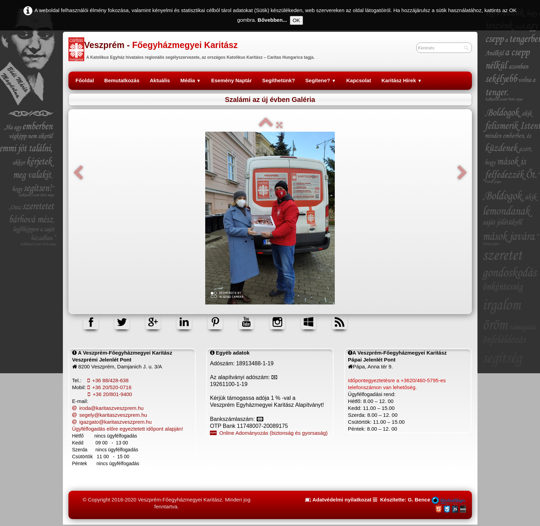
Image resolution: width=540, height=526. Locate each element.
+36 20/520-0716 (109, 387)
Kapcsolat (358, 80)
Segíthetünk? (278, 80)
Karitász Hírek (401, 80)
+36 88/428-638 (108, 380)
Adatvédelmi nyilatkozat (341, 499)
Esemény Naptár (231, 80)
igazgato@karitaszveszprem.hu (112, 422)
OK (296, 20)
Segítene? (320, 80)
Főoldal (85, 80)
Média (190, 80)
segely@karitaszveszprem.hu (109, 415)
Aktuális (160, 80)
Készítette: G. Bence (405, 499)
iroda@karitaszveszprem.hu (108, 408)
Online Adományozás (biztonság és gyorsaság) (269, 433)
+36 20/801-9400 (110, 394)
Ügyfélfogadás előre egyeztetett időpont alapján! (127, 429)
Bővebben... (272, 20)
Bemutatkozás (122, 80)
